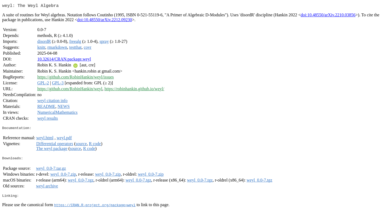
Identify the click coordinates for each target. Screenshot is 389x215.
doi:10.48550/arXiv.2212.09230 (104, 20)
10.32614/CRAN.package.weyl (64, 60)
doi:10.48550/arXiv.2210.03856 (328, 16)
